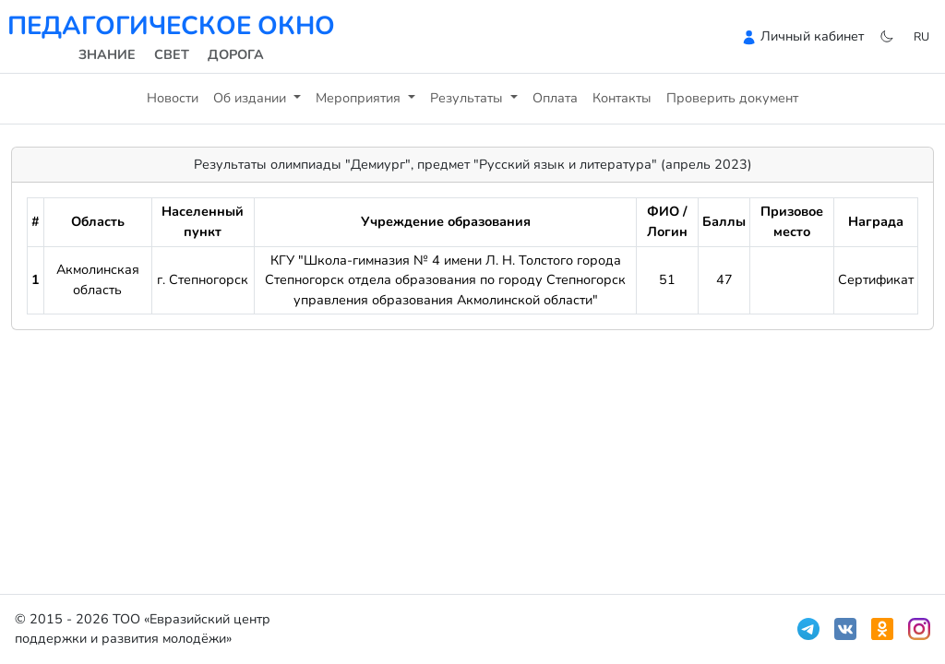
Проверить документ (732, 98)
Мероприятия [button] (360, 98)
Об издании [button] (251, 98)
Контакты (622, 98)
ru (921, 36)
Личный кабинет (812, 36)
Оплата (555, 98)
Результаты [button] (468, 98)
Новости (172, 98)
